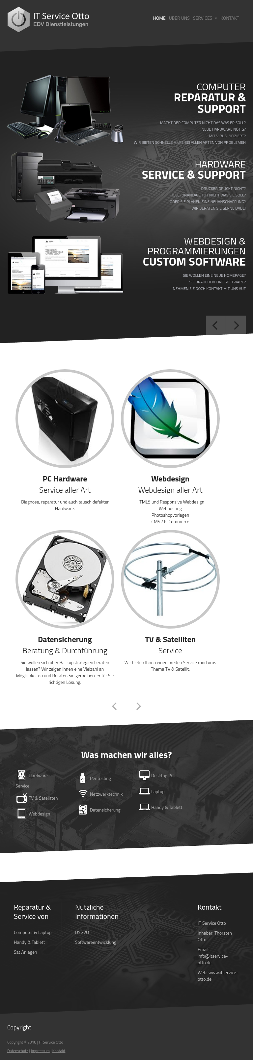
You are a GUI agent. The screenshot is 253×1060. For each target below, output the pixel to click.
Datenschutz (17, 1050)
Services (205, 18)
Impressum (40, 1050)
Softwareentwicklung (95, 942)
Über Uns (179, 17)
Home (159, 17)
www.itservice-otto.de (218, 975)
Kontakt (229, 17)
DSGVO (82, 932)
